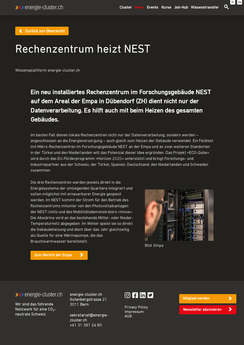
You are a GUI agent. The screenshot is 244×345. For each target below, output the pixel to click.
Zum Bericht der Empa (53, 255)
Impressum (134, 312)
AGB (128, 316)
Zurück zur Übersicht (45, 31)
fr (232, 2)
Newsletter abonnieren (202, 310)
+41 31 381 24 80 (86, 325)
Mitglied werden (196, 299)
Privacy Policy (136, 307)
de (240, 2)
